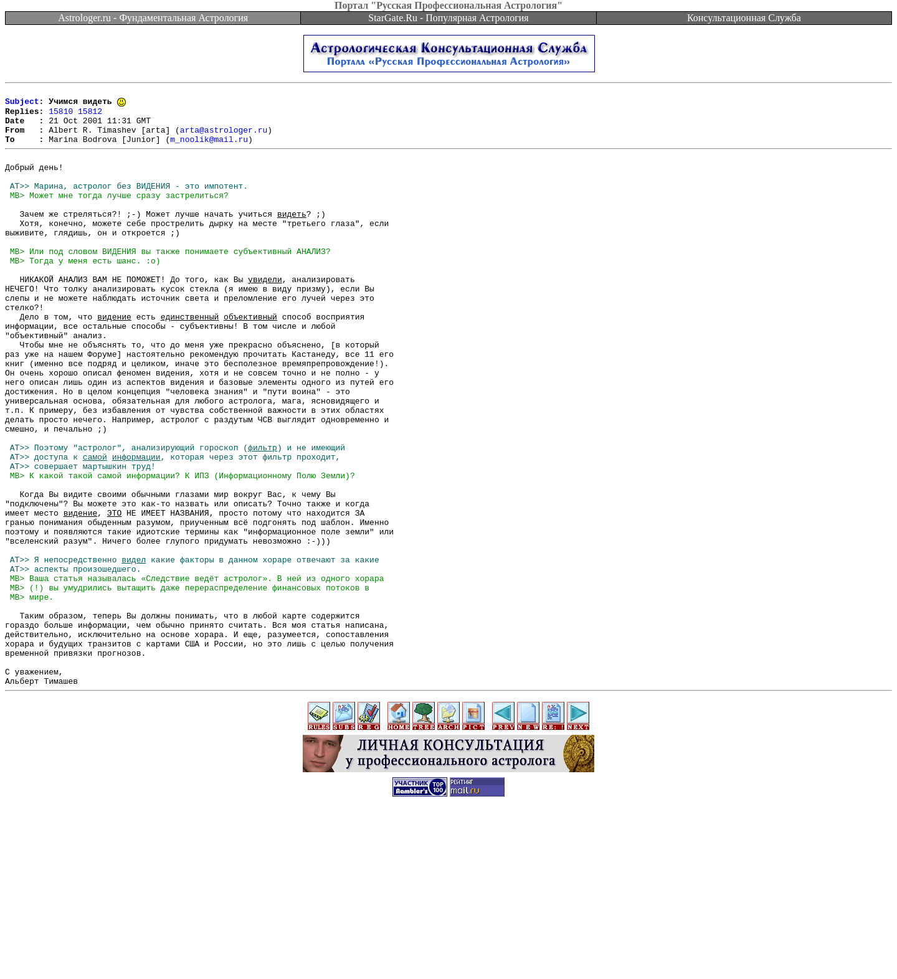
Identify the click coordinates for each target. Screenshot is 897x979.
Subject (22, 104)
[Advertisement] (448, 951)
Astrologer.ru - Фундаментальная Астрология (153, 17)
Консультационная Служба (744, 17)
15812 (90, 115)
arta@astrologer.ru (223, 138)
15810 (61, 115)
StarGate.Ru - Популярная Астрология (448, 17)
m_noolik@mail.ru (209, 149)
